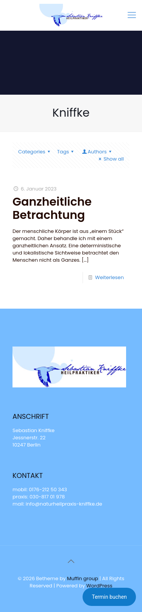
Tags (66, 151)
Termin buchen (109, 597)
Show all (110, 158)
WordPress (99, 585)
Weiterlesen (109, 277)
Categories (35, 151)
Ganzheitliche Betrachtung (52, 208)
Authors (97, 151)
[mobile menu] (131, 15)
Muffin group (82, 578)
